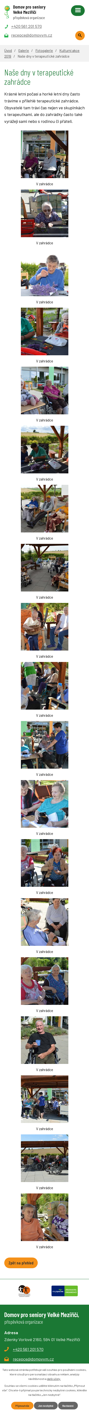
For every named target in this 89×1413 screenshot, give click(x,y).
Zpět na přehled (21, 1262)
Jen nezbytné (45, 1405)
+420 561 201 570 (28, 1349)
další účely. (54, 1378)
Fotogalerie (44, 50)
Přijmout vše (22, 1405)
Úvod (8, 50)
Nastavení (68, 1405)
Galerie (23, 50)
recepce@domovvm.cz (33, 1359)
